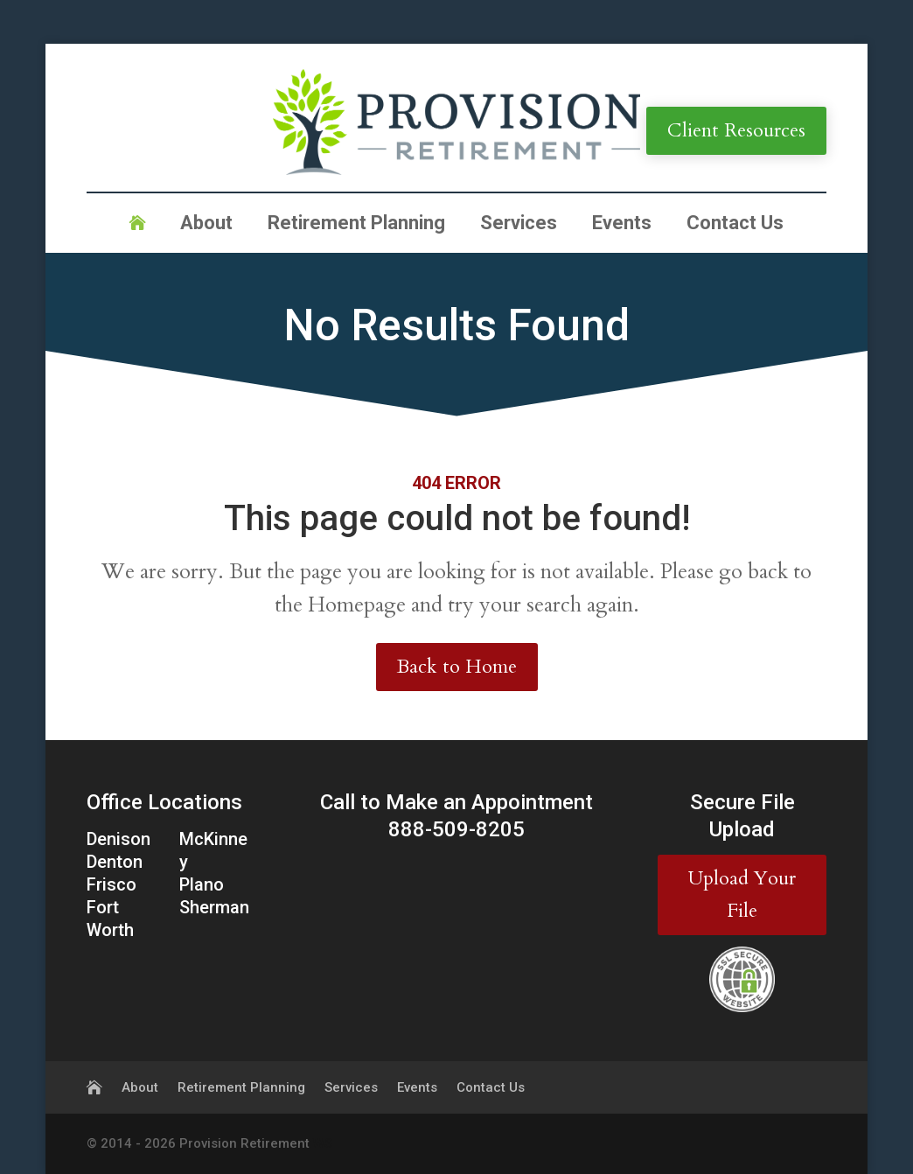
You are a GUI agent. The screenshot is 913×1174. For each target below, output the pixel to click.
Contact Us (735, 225)
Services (518, 225)
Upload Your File (742, 894)
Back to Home (457, 666)
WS (322, 1143)
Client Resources (736, 130)
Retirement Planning (356, 225)
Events (622, 225)
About (206, 225)
